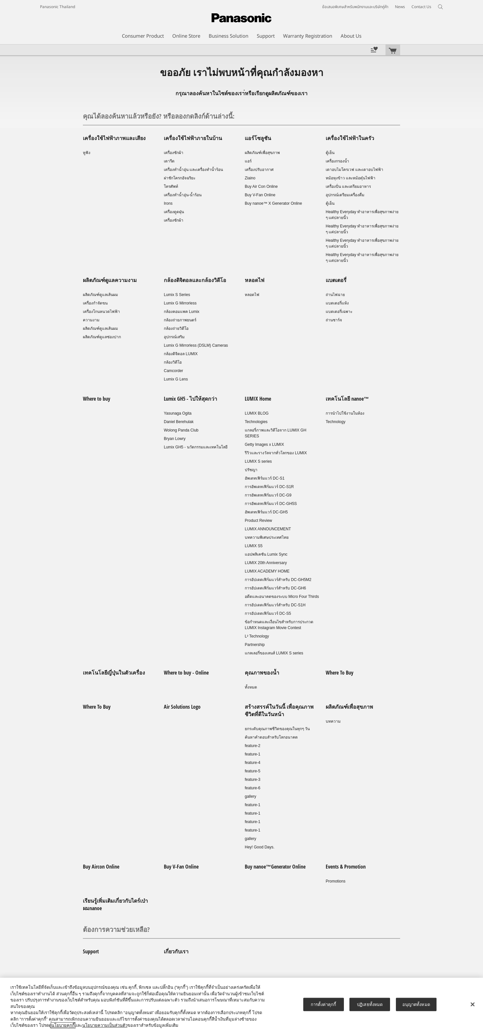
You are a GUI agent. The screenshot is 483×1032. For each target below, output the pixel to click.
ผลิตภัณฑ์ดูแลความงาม (110, 280)
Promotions (336, 881)
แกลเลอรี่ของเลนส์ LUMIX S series (274, 653)
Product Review (258, 520)
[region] (241, 1005)
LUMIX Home (258, 398)
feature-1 (252, 754)
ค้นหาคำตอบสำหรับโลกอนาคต (271, 737)
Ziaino (250, 178)
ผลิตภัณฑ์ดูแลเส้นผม (100, 294)
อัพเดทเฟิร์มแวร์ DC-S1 (264, 478)
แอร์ (248, 161)
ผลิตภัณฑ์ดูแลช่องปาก (102, 337)
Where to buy (96, 398)
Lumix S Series (177, 294)
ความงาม (91, 320)
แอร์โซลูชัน (258, 138)
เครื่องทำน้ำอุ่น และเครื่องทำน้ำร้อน (193, 169)
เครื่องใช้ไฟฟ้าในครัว (350, 138)
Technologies (256, 421)
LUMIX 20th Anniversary (266, 563)
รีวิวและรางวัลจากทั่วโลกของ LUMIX (276, 453)
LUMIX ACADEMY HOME (267, 571)
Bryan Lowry (175, 438)
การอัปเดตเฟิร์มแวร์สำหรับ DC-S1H (275, 605)
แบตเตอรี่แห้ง (337, 303)
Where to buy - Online (186, 672)
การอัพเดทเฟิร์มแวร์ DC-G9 (268, 495)
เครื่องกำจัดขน (95, 303)
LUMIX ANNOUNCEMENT (268, 529)
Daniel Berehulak (178, 421)
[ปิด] (472, 1004)
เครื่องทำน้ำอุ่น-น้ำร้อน (183, 195)
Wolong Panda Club (181, 430)
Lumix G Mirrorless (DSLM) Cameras (196, 345)
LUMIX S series (258, 461)
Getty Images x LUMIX (264, 444)
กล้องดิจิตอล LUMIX (181, 354)
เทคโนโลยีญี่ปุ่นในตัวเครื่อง (114, 672)
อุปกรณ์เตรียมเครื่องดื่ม (345, 195)
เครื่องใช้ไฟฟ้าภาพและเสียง (114, 138)
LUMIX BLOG (256, 413)
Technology (336, 421)
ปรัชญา (251, 470)
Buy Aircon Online (101, 866)
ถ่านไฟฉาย (335, 294)
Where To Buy (339, 672)
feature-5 (252, 771)
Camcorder (173, 370)
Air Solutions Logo (182, 706)
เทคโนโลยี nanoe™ (347, 398)
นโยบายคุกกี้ (63, 1025)
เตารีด (169, 161)
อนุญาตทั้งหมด (416, 1004)
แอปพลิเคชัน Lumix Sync (266, 554)
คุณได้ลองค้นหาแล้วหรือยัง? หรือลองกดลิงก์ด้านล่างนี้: (158, 116)
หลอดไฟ (254, 280)
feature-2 (252, 745)
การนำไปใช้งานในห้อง (345, 413)
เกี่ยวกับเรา (176, 951)
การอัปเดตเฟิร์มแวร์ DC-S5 (268, 613)
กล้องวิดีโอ (173, 362)
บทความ (333, 721)
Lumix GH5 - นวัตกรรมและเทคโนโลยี (196, 447)
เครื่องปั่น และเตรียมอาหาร (348, 186)
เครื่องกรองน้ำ (337, 161)
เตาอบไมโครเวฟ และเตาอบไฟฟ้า (354, 169)
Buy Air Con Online (261, 186)
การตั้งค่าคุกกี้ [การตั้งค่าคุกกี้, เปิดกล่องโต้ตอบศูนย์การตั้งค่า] (323, 1004)
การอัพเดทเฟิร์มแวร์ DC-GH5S (271, 503)
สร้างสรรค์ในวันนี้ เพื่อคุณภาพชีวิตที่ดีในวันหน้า (279, 710)
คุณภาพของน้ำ (262, 672)
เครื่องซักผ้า (173, 152)
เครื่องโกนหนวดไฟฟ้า (101, 311)
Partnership (255, 644)
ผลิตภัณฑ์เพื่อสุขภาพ (262, 152)
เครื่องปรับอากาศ (259, 169)
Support (91, 951)
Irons (168, 203)
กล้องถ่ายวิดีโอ (176, 328)
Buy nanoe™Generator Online (275, 866)
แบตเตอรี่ (336, 280)
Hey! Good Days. (259, 847)
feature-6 (252, 788)
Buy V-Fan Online (260, 195)
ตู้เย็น (330, 152)
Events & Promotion (346, 866)
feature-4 (252, 762)
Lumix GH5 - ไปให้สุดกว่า (190, 398)
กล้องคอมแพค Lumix (181, 311)
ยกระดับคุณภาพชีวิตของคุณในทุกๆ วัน (277, 729)
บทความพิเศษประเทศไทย (267, 537)
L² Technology (257, 636)
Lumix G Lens (176, 379)
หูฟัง (86, 152)
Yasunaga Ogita (177, 413)
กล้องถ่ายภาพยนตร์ (180, 320)
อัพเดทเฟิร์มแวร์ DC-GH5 (266, 512)
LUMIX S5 (254, 546)
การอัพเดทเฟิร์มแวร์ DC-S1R (269, 486)
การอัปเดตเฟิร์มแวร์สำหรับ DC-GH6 (275, 588)
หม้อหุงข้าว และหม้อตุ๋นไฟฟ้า (350, 178)
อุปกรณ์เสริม (174, 337)
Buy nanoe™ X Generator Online (273, 203)
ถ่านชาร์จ (334, 320)
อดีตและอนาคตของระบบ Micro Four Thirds (282, 596)
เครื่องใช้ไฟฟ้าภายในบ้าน (193, 138)
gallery (250, 796)
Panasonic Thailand (57, 7)
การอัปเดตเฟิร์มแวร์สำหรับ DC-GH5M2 (278, 579)
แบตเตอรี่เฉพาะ (339, 311)
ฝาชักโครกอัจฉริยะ (179, 178)
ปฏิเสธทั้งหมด (370, 1004)
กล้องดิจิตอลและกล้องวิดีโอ (195, 280)
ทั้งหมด (251, 687)
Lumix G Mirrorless (180, 303)
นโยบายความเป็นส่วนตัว (104, 1025)
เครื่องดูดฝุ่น (174, 212)
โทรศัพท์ (171, 186)
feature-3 (252, 779)
